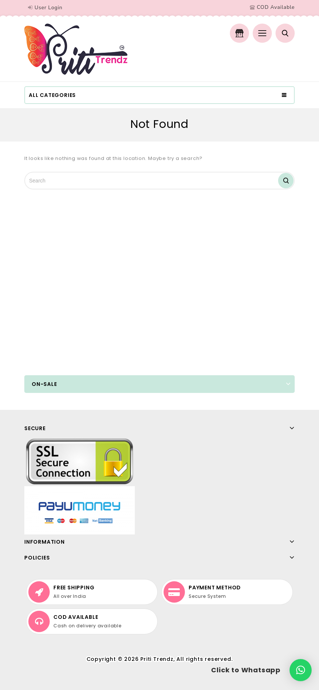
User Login (49, 7)
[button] (301, 670)
